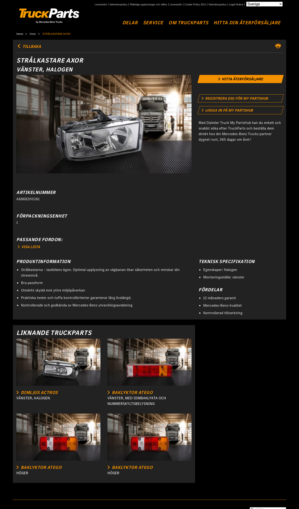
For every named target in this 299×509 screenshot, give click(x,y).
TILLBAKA (28, 46)
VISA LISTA (29, 246)
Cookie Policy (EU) (195, 4)
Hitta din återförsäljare (247, 22)
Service (153, 22)
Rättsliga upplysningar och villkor (148, 4)
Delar (130, 22)
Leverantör (101, 4)
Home (19, 33)
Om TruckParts (188, 22)
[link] (241, 79)
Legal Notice (236, 4)
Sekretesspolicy (118, 4)
